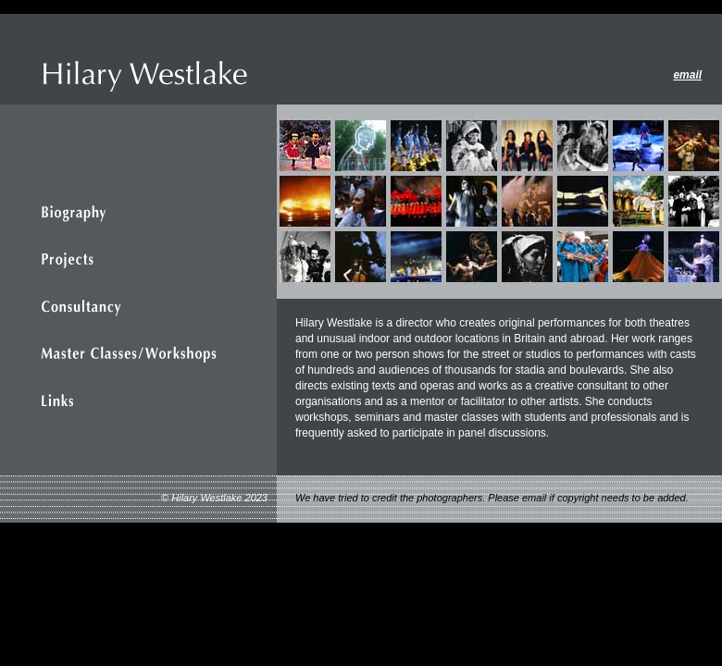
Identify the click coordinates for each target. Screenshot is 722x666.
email (687, 74)
